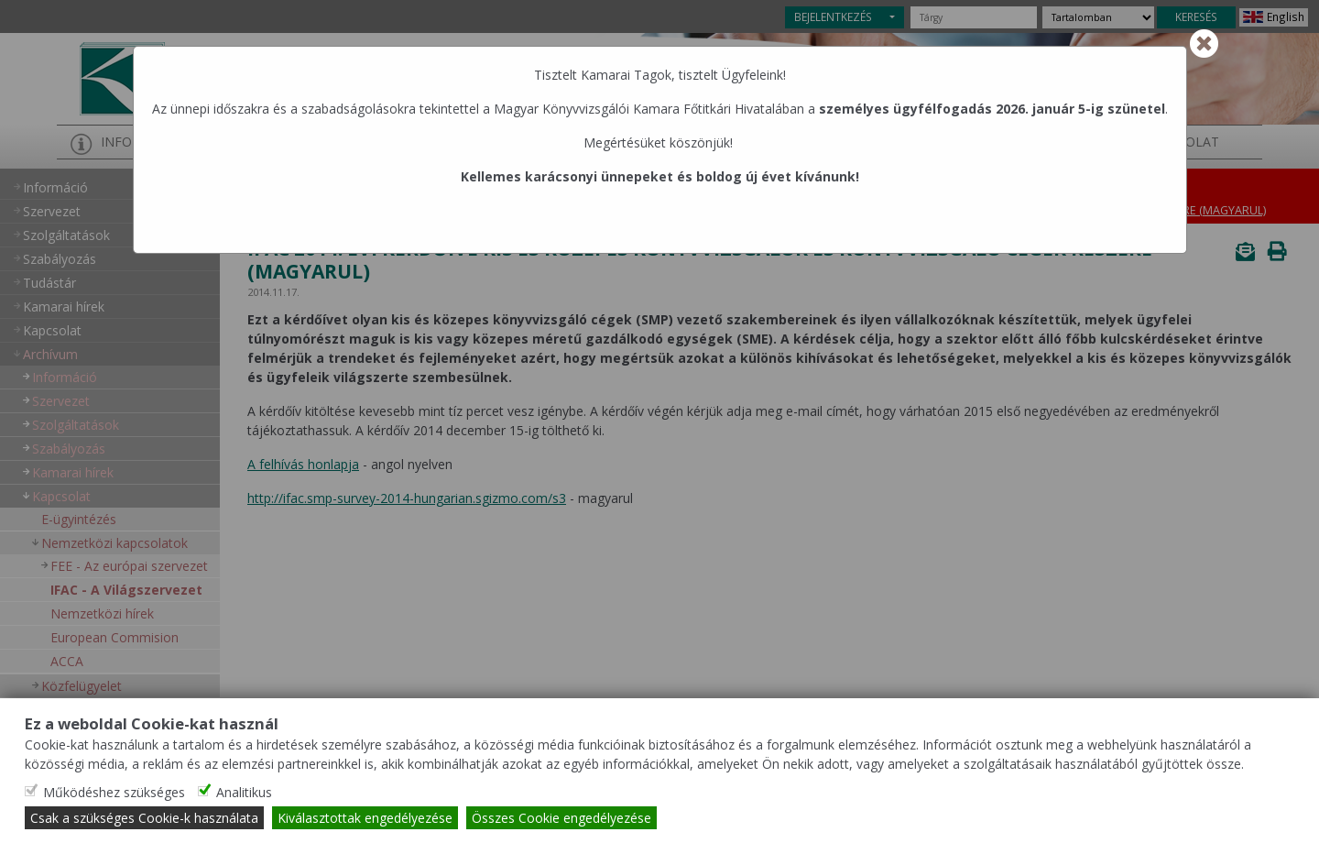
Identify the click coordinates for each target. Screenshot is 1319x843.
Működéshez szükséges (114, 792)
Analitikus (244, 792)
